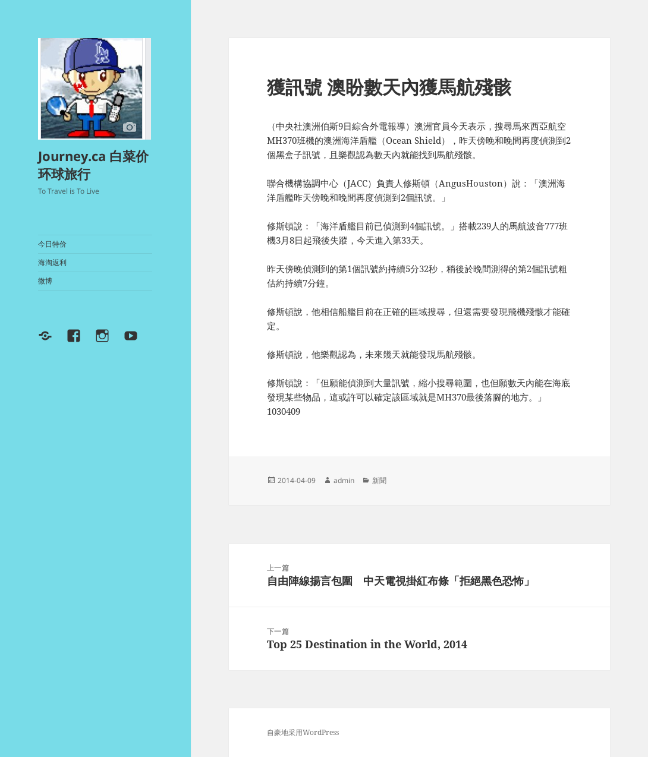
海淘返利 (52, 262)
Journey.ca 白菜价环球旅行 (93, 164)
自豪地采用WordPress (303, 732)
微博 (45, 281)
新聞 (379, 480)
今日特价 (52, 244)
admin (344, 480)
